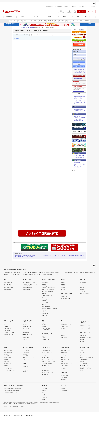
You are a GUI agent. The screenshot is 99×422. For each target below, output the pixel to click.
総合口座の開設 (7, 285)
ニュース (63, 357)
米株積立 (63, 287)
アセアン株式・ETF (65, 298)
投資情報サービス (8, 355)
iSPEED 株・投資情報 (47, 363)
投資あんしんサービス (28, 357)
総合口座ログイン (8, 282)
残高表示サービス (27, 355)
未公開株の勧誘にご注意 (79, 101)
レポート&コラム (65, 359)
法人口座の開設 (7, 289)
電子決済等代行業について (86, 357)
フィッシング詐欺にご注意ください (45, 255)
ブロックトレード (46, 313)
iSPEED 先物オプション (48, 370)
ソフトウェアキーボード (79, 58)
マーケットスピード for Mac (49, 361)
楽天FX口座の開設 (8, 287)
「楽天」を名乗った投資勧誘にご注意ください (24, 255)
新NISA (5, 324)
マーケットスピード (47, 357)
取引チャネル (45, 374)
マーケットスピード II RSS (48, 355)
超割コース (25, 366)
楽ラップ (25, 324)
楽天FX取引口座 (77, 167)
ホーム (15, 27)
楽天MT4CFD (64, 338)
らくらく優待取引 (47, 295)
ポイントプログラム (8, 350)
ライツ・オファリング (47, 315)
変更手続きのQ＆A (78, 116)
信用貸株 (44, 300)
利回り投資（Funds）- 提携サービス (47, 329)
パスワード (75, 54)
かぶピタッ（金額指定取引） (49, 289)
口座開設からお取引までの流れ (30, 285)
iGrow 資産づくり (46, 350)
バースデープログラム (9, 370)
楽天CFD (63, 335)
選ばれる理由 (83, 282)
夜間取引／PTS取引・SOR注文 (49, 308)
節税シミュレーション (28, 339)
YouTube (44, 390)
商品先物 (82, 339)
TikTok (43, 399)
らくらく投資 (26, 328)
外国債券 (44, 326)
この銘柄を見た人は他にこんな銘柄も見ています (43, 35)
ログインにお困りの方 (79, 71)
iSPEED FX (44, 368)
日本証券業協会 (9, 402)
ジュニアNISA (7, 330)
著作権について (30, 256)
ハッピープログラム (27, 359)
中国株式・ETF (64, 296)
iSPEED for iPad (46, 365)
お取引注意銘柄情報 (78, 109)
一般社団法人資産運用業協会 (54, 402)
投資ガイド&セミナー (28, 287)
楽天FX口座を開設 (78, 78)
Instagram (44, 388)
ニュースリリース (84, 352)
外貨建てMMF (83, 285)
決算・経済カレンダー (66, 363)
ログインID (75, 51)
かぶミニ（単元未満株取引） (49, 287)
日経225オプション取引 (85, 337)
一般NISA (6, 326)
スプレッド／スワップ (66, 326)
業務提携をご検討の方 (85, 368)
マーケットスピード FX (47, 359)
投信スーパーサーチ (85, 293)
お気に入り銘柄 (64, 365)
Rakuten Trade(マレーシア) (10, 392)
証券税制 (6, 365)
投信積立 (82, 287)
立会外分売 (44, 311)
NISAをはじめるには (9, 332)
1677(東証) (16, 38)
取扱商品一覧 (26, 337)
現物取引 (44, 285)
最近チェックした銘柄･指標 (22, 35)
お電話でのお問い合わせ (79, 117)
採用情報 (82, 361)
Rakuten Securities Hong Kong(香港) (12, 388)
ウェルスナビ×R (27, 326)
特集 (62, 361)
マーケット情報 (21, 27)
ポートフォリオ (64, 368)
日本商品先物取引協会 (29, 402)
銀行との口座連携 (8, 352)
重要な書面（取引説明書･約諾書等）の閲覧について (79, 98)
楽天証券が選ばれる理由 (29, 282)
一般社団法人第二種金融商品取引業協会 (41, 402)
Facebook (44, 397)
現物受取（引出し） (47, 339)
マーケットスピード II (47, 352)
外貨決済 (6, 359)
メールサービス (7, 363)
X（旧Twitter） (45, 395)
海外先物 (82, 341)
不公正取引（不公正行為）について (76, 255)
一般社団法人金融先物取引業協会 (19, 402)
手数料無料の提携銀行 (79, 157)
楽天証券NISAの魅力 (9, 335)
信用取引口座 (77, 162)
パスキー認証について (79, 69)
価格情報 (44, 337)
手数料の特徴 (45, 282)
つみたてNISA (7, 328)
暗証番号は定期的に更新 (79, 72)
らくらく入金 (26, 350)
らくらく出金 (26, 352)
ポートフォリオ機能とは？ (78, 91)
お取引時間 (6, 361)
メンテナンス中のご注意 (79, 110)
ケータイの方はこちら (47, 372)
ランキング (82, 291)
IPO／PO (44, 304)
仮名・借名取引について (19, 256)
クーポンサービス (8, 368)
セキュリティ (83, 355)
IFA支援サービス (84, 365)
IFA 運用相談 (83, 363)
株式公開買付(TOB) (46, 306)
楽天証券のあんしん (27, 289)
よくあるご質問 (77, 119)
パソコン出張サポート (79, 120)
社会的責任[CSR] (84, 359)
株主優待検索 (64, 352)
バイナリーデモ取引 (85, 328)
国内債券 (44, 324)
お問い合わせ (64, 377)
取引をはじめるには (66, 324)
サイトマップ (83, 370)
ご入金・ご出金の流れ (79, 155)
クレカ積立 (82, 289)
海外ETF (63, 289)
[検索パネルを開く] (75, 11)
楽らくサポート (64, 379)
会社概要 (82, 350)
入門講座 (63, 328)
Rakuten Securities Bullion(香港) (11, 390)
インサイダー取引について (60, 255)
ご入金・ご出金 (7, 357)
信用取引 (44, 293)
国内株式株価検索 (30, 27)
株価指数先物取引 (84, 335)
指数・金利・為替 (65, 350)
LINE (43, 392)
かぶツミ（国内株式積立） (49, 291)
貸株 (43, 298)
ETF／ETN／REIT (46, 302)
